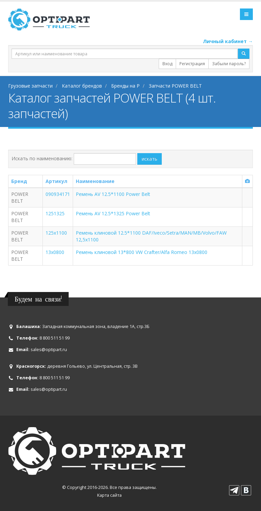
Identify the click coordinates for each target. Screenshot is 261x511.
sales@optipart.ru (49, 349)
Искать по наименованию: (42, 158)
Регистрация (192, 64)
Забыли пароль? (229, 64)
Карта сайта (109, 495)
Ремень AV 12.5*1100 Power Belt (113, 194)
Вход (167, 64)
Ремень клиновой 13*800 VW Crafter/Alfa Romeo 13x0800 (141, 252)
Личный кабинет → (228, 41)
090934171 (58, 194)
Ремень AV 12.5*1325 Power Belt (113, 213)
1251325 (55, 213)
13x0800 (55, 252)
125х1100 (56, 233)
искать (149, 159)
